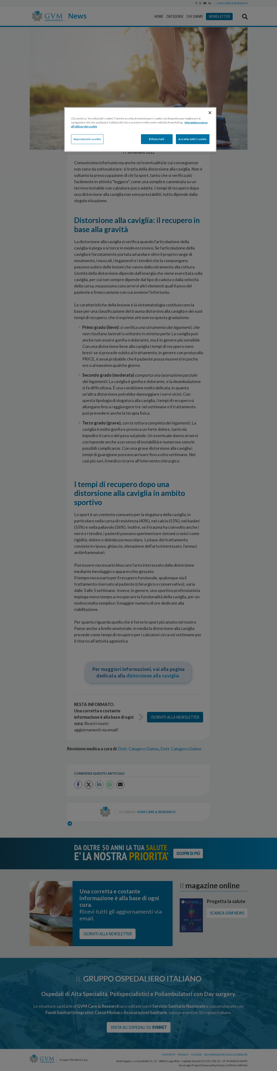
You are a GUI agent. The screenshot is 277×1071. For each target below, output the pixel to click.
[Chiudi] (210, 113)
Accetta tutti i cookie (192, 139)
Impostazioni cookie (87, 139)
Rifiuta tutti (156, 139)
